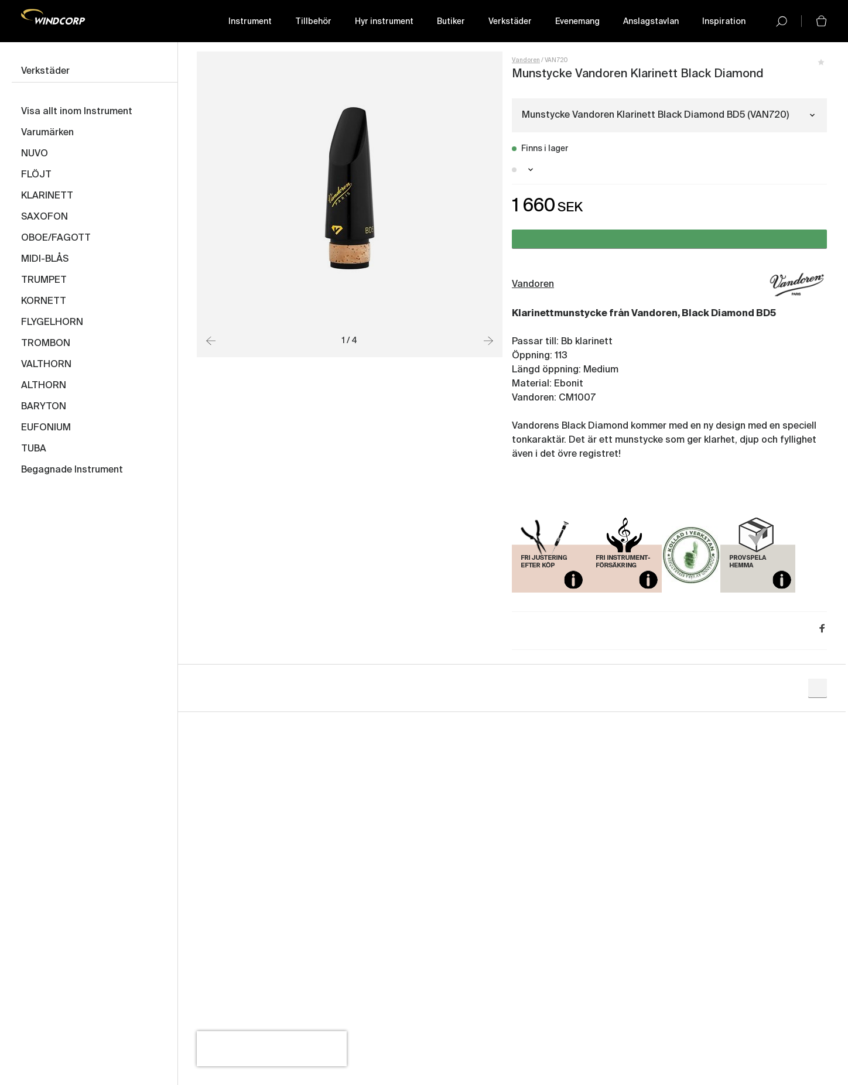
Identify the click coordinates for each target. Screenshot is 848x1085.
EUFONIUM (46, 428)
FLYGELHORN (52, 322)
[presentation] (272, 1048)
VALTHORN (46, 364)
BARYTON (43, 407)
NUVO (34, 154)
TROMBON (45, 343)
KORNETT (43, 301)
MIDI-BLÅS (45, 259)
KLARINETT (47, 196)
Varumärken (47, 133)
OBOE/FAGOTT (56, 238)
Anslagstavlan (651, 22)
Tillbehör (313, 22)
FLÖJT (36, 175)
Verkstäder (510, 22)
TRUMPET (44, 280)
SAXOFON (44, 217)
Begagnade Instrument (72, 470)
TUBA (33, 449)
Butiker (451, 22)
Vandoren (526, 60)
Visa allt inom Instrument (76, 112)
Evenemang (577, 22)
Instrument (250, 22)
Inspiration (724, 22)
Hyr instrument (384, 22)
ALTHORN (43, 386)
